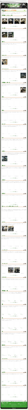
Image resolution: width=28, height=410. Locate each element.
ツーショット (5, 405)
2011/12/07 (15, 327)
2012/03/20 (2, 300)
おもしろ (6, 404)
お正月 (24, 404)
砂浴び (12, 405)
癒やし (4, 404)
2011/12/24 (21, 368)
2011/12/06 (9, 327)
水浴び (15, 404)
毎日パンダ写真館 (6, 402)
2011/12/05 (2, 327)
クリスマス (22, 404)
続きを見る (14, 39)
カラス (14, 405)
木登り (13, 404)
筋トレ (13, 405)
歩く (11, 404)
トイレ (16, 405)
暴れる (14, 404)
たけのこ (21, 405)
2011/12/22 (2, 368)
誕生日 (20, 404)
